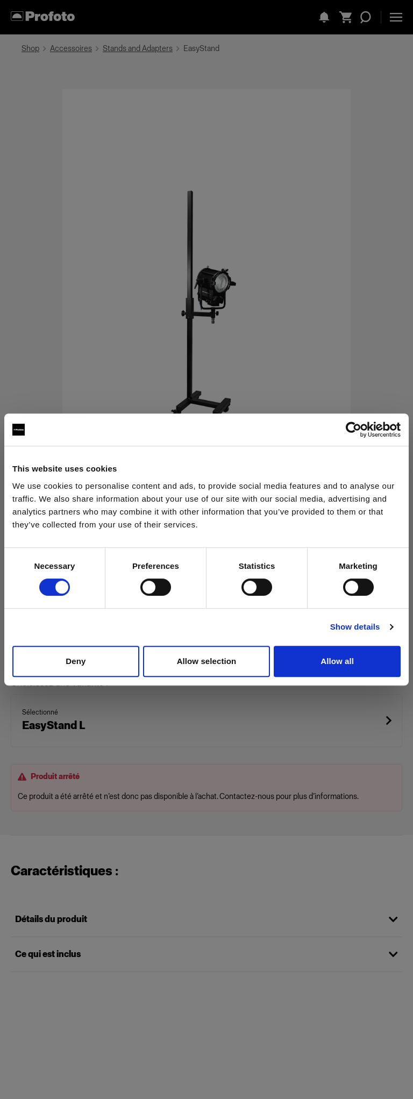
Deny (76, 661)
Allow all (337, 661)
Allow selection (207, 661)
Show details (355, 626)
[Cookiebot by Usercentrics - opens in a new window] (354, 430)
